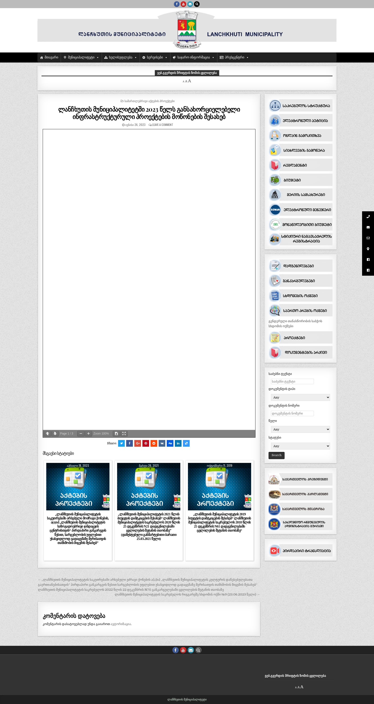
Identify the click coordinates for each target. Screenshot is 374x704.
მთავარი (51, 57)
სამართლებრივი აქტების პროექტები (150, 101)
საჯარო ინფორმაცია (193, 57)
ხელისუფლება (120, 57)
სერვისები (155, 57)
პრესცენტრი (234, 57)
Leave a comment (162, 125)
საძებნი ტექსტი (280, 374)
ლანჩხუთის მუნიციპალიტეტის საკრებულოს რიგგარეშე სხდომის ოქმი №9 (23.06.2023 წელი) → (187, 594)
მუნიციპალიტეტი (81, 57)
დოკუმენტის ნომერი (284, 405)
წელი (273, 421)
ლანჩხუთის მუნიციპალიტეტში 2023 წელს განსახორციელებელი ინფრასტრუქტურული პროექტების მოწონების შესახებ (149, 113)
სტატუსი (275, 437)
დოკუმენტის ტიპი (282, 389)
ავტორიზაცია (121, 624)
